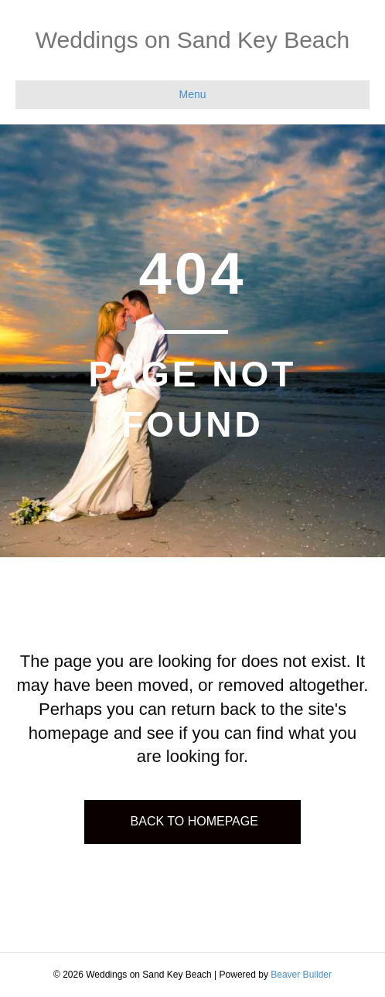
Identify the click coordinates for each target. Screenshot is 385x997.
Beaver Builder (301, 974)
